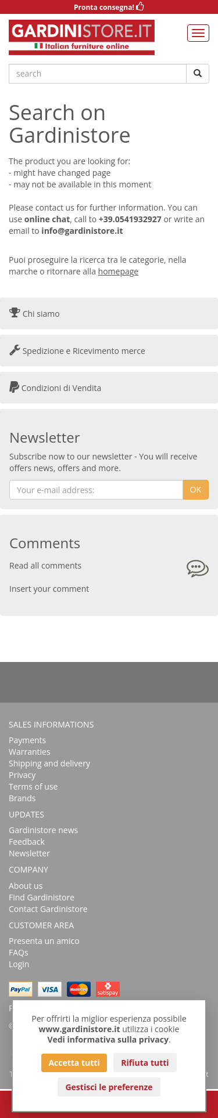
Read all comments (45, 565)
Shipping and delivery (49, 763)
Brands (22, 798)
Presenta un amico (44, 940)
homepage (118, 271)
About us (25, 885)
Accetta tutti (73, 1062)
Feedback (27, 841)
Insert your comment (49, 588)
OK (195, 489)
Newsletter (29, 853)
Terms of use (33, 786)
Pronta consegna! (109, 7)
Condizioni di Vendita (55, 387)
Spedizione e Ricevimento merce (77, 350)
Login (19, 963)
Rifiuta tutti (145, 1062)
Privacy (22, 774)
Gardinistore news (43, 829)
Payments (27, 740)
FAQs (18, 952)
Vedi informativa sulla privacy (108, 1039)
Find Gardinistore (41, 897)
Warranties (30, 751)
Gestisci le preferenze (108, 1086)
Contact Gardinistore (48, 908)
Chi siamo (34, 313)
